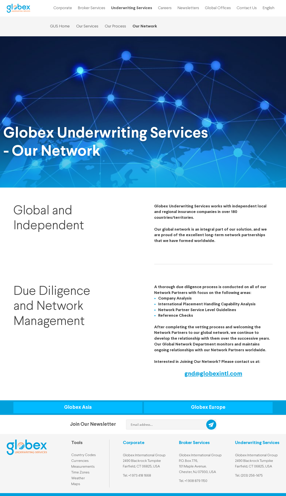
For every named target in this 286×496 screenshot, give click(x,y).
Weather (78, 478)
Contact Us (247, 8)
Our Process (115, 26)
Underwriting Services (131, 8)
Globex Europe (208, 407)
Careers (165, 8)
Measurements (83, 467)
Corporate (62, 8)
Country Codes (83, 455)
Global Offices (218, 8)
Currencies (80, 461)
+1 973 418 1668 (139, 475)
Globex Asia (78, 407)
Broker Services (91, 8)
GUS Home (60, 26)
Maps (75, 484)
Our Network (144, 26)
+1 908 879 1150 (196, 481)
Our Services (87, 26)
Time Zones (80, 472)
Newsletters (188, 8)
